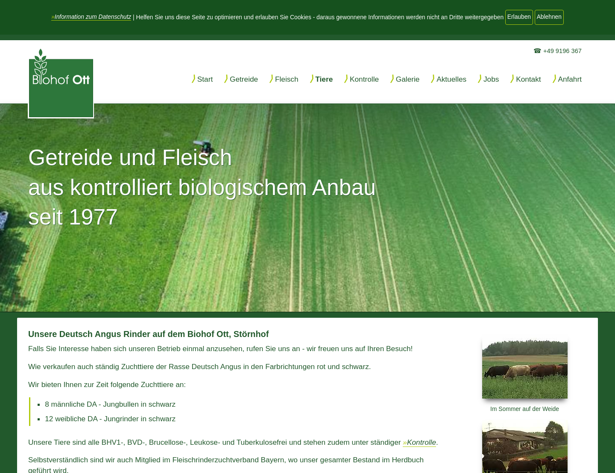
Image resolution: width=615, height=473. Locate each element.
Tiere (324, 79)
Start (205, 79)
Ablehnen (549, 17)
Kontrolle (364, 79)
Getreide (244, 79)
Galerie (408, 79)
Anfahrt (570, 79)
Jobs (491, 79)
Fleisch (287, 79)
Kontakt (528, 79)
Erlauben (519, 17)
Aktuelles (451, 79)
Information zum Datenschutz (93, 17)
